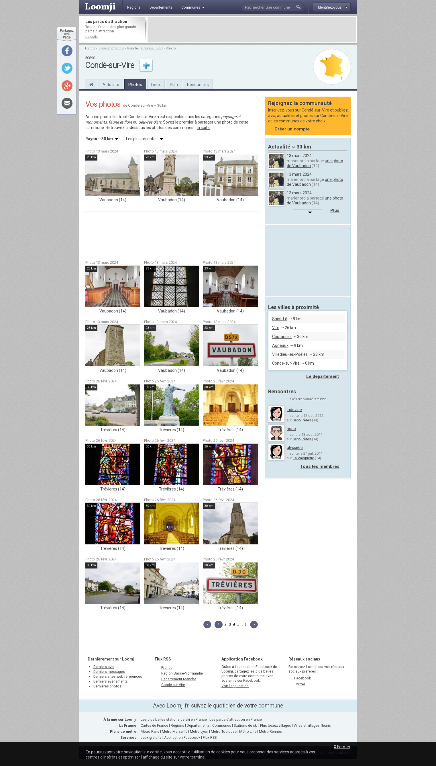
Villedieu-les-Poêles (290, 354)
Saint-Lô (279, 318)
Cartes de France (154, 725)
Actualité (111, 84)
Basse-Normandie (111, 48)
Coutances (282, 336)
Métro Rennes (270, 731)
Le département (322, 376)
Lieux (156, 84)
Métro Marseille (174, 731)
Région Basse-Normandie (182, 673)
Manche (133, 48)
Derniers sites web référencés (117, 676)
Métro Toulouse (224, 731)
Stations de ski (246, 725)
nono (291, 428)
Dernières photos (107, 686)
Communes (221, 725)
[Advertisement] (252, 29)
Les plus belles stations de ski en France (174, 719)
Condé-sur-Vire (152, 48)
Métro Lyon (199, 731)
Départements (198, 725)
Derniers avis (103, 667)
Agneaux (280, 345)
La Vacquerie (303, 458)
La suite (91, 36)
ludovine (294, 409)
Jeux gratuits (151, 737)
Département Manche (178, 679)
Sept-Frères (302, 420)
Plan (174, 84)
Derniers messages (109, 671)
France (90, 48)
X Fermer (342, 746)
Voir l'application (235, 686)
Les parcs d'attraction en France (235, 719)
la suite (203, 127)
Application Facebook (182, 737)
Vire (275, 327)
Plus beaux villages (275, 725)
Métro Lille (247, 731)
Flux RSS (163, 659)
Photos (171, 48)
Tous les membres (319, 466)
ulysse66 (295, 447)
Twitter (299, 684)
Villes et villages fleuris (312, 725)
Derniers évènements (110, 681)
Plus (334, 210)
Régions (177, 725)
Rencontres (198, 84)
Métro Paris (150, 731)
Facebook (302, 678)
